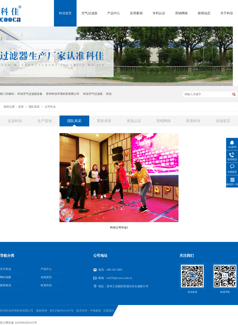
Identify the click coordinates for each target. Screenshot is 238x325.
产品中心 (113, 13)
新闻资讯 (5, 285)
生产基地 (44, 121)
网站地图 (5, 277)
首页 (21, 106)
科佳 (109, 93)
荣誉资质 (104, 121)
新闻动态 (204, 13)
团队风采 (34, 106)
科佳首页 (65, 13)
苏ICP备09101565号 (62, 310)
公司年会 (50, 106)
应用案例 (136, 13)
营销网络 (181, 13)
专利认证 (159, 13)
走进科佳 (15, 121)
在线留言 (223, 121)
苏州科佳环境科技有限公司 (62, 93)
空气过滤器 (89, 13)
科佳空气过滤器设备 (29, 93)
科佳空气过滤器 (93, 93)
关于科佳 (226, 13)
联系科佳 (193, 121)
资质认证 (134, 121)
